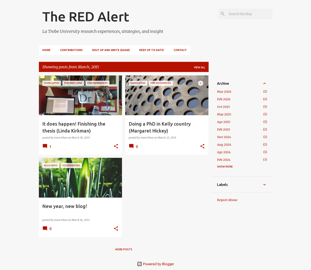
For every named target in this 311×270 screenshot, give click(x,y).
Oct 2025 (223, 107)
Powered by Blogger (155, 264)
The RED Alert (85, 16)
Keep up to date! (151, 50)
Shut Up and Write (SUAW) (111, 50)
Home (46, 50)
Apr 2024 (224, 152)
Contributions (71, 50)
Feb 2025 (223, 129)
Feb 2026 (223, 99)
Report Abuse (227, 200)
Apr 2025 (223, 122)
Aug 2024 (224, 145)
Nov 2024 (224, 137)
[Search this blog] (249, 14)
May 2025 (224, 114)
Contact (180, 50)
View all (199, 67)
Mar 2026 (224, 92)
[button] (116, 146)
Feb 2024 (223, 160)
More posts (123, 249)
